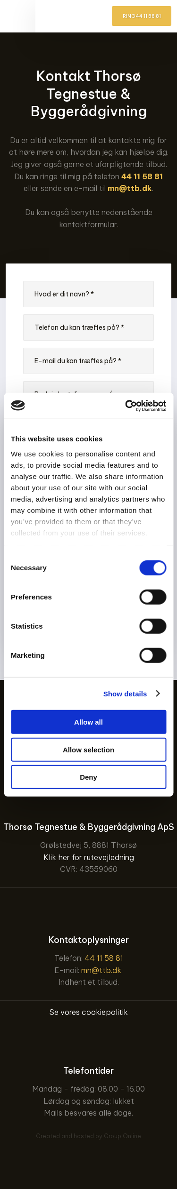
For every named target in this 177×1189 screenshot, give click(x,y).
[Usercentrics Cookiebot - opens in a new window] (126, 405)
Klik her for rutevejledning (88, 857)
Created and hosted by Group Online (88, 1136)
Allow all (88, 722)
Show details (125, 693)
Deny (88, 777)
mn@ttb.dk (130, 188)
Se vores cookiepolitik (89, 1012)
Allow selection (88, 749)
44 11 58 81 (142, 176)
